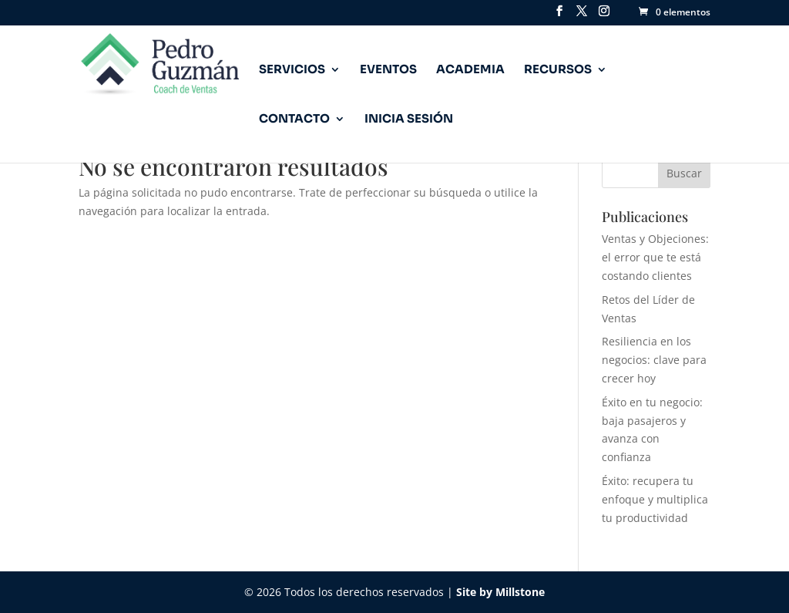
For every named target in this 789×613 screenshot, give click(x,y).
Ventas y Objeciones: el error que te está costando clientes (655, 257)
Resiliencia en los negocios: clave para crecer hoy (654, 360)
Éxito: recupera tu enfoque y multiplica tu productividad (655, 499)
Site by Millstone (500, 591)
